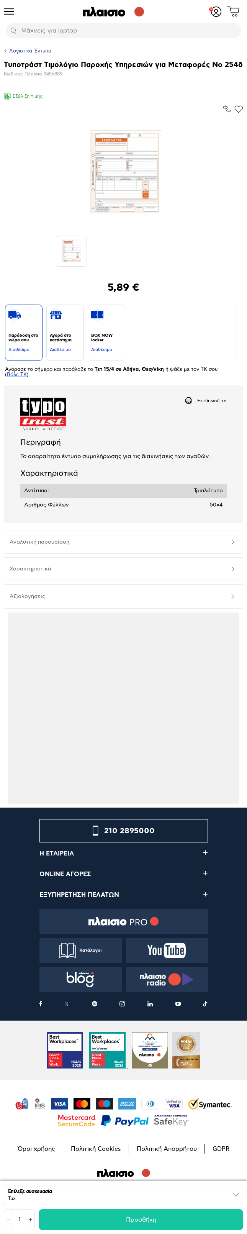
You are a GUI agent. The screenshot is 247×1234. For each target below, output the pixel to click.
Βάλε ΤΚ (17, 374)
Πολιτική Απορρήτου (167, 1149)
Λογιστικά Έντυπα (30, 51)
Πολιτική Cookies (96, 1149)
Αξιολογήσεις (27, 596)
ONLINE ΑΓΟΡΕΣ (65, 874)
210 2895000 (129, 831)
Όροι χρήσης (36, 1149)
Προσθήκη (141, 1220)
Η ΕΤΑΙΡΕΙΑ (56, 854)
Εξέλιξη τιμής (23, 96)
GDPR (221, 1149)
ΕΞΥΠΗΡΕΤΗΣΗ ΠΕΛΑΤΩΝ (79, 895)
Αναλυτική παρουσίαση (39, 542)
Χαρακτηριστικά (30, 569)
